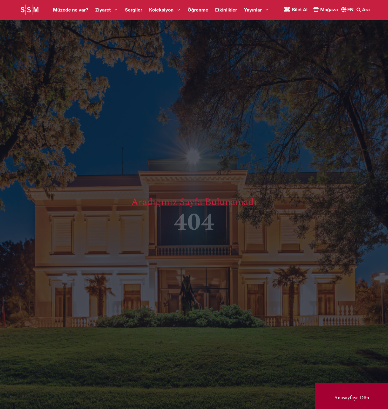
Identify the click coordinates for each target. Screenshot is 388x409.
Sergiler (133, 10)
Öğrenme (198, 10)
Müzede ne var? (70, 10)
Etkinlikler (226, 10)
